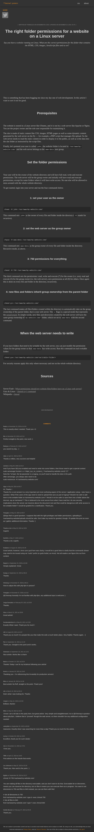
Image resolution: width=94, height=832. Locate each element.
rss (78, 3)
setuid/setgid (11, 315)
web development (47, 410)
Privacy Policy (27, 829)
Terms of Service (41, 829)
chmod (16, 394)
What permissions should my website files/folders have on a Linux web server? (48, 388)
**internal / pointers (10, 3)
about (86, 3)
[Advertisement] (47, 79)
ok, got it (82, 829)
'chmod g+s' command (26, 391)
